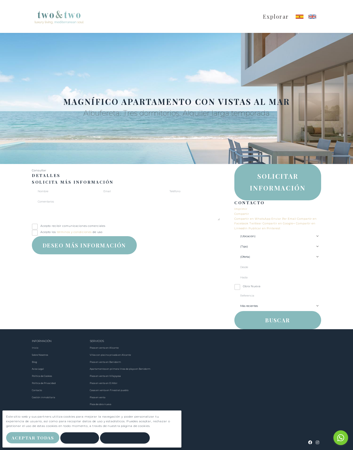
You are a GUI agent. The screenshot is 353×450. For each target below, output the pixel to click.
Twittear (256, 223)
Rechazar (82, 438)
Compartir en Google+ (279, 223)
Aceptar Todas (34, 438)
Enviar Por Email (284, 218)
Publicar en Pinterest (264, 228)
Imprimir (240, 209)
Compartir (241, 214)
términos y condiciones (74, 232)
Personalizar (127, 438)
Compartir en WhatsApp (252, 218)
